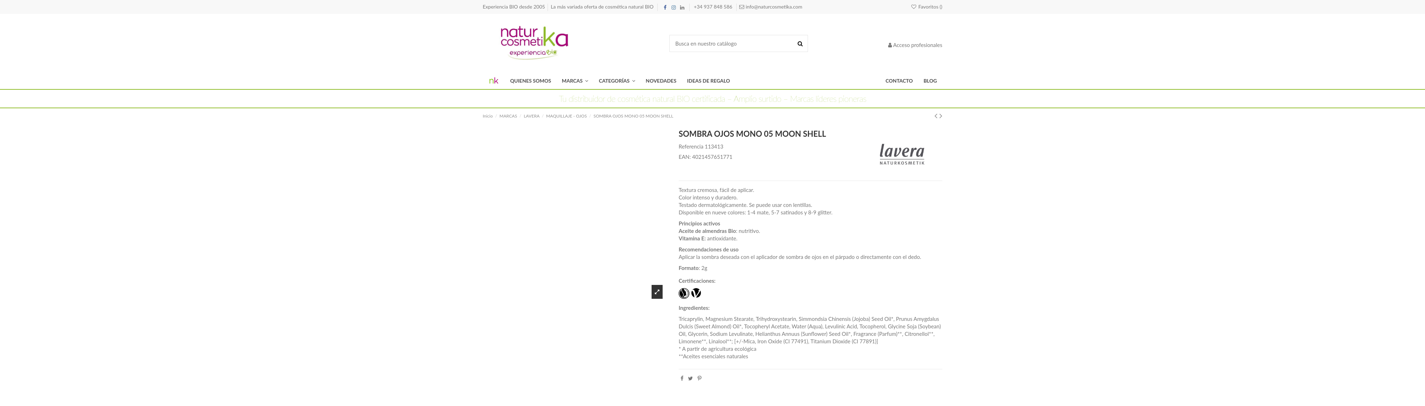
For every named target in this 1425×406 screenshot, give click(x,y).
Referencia (691, 146)
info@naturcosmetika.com (773, 7)
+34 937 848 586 (714, 7)
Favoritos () (926, 7)
